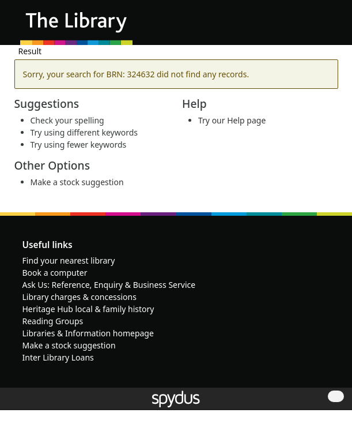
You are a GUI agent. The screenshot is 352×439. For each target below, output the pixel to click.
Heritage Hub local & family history (88, 308)
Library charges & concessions (79, 296)
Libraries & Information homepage (88, 333)
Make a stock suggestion (77, 182)
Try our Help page (232, 120)
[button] (312, 27)
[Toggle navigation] (326, 27)
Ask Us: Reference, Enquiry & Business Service (109, 284)
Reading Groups (53, 321)
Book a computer (55, 272)
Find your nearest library (68, 260)
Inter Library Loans (58, 357)
